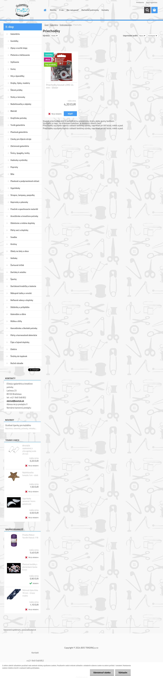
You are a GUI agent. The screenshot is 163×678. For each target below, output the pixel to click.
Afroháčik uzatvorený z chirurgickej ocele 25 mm (29, 449)
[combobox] (142, 35)
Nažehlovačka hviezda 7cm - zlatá (30, 474)
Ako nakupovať (73, 10)
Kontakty (105, 10)
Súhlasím (123, 672)
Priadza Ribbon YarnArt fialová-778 (30, 536)
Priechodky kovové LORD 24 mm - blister (59, 86)
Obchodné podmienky (90, 10)
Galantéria (54, 24)
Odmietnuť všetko (102, 672)
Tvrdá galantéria (65, 24)
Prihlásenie (140, 2)
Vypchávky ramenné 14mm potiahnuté (28, 501)
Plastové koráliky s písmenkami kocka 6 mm (29, 567)
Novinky (53, 10)
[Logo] (22, 10)
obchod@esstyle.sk (15, 400)
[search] (147, 10)
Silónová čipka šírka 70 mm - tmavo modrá (30, 593)
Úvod (46, 24)
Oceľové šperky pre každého (18, 425)
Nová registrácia (151, 2)
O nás (61, 10)
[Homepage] (45, 10)
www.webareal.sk (29, 629)
